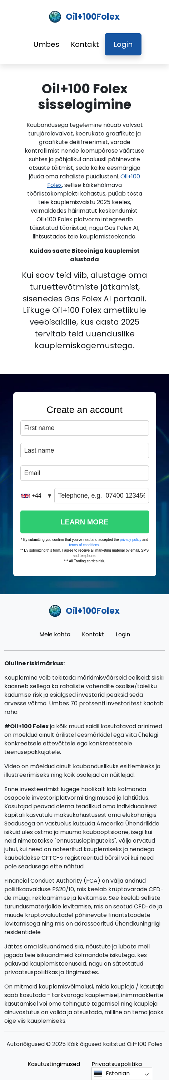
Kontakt (85, 44)
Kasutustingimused (54, 1064)
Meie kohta (54, 634)
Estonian (112, 1073)
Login (123, 44)
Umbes (46, 44)
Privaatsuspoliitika (116, 1064)
